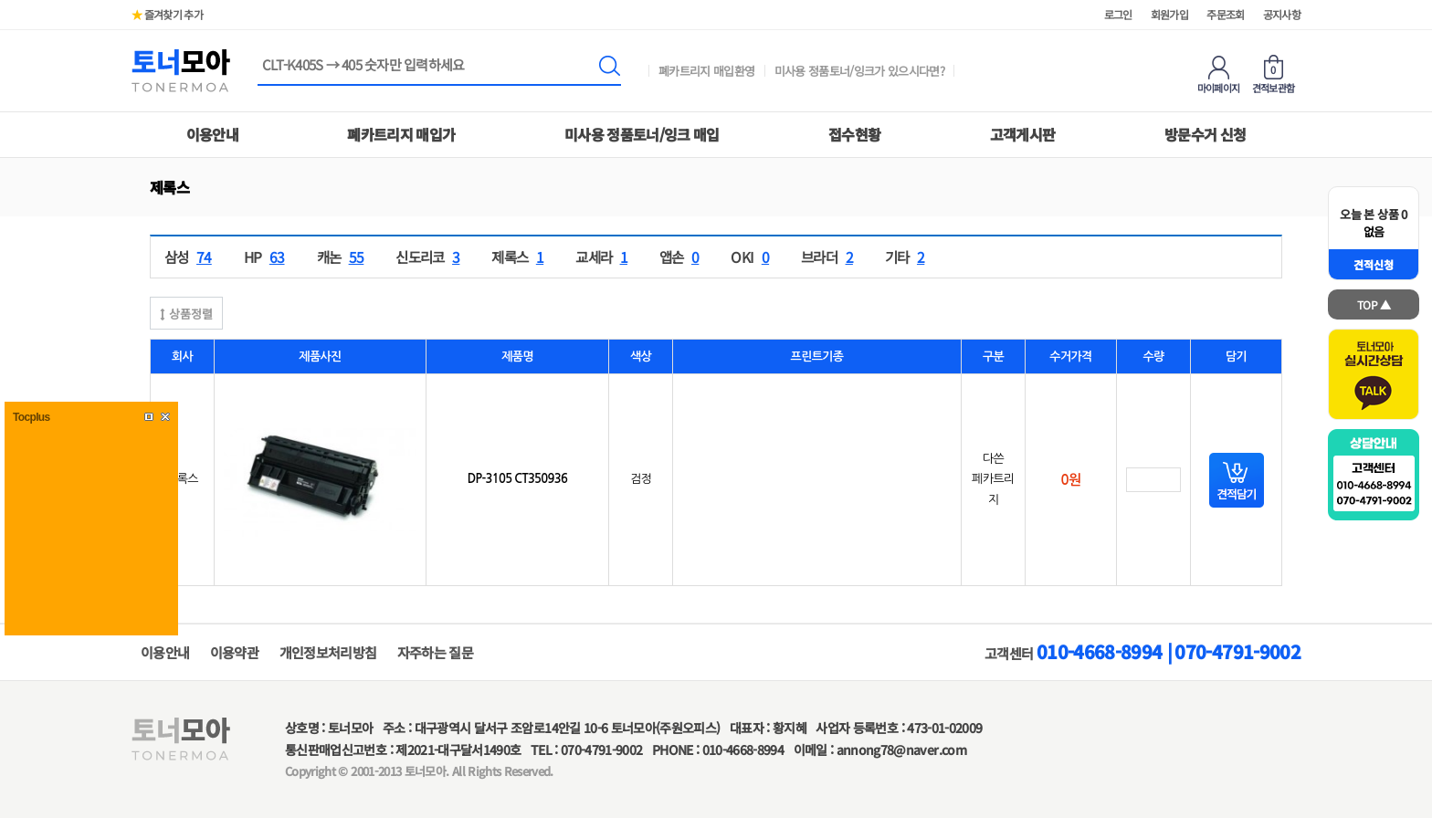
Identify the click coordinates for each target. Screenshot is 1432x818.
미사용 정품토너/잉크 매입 (642, 134)
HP (267, 256)
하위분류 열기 (193, 186)
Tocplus (31, 417)
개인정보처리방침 (328, 652)
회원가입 (1169, 14)
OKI (752, 256)
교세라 (603, 256)
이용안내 (212, 134)
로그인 (1118, 14)
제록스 (519, 256)
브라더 (829, 256)
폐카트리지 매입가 (401, 134)
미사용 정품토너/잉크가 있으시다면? (859, 71)
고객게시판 (1023, 134)
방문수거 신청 (1205, 134)
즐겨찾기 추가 (167, 14)
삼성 (190, 256)
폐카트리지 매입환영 (706, 71)
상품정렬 (186, 313)
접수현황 (854, 134)
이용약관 (234, 652)
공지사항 (1281, 14)
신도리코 (429, 256)
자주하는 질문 (435, 652)
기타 (907, 256)
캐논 (343, 256)
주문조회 (1225, 14)
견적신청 (1373, 264)
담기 (1236, 480)
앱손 (681, 256)
